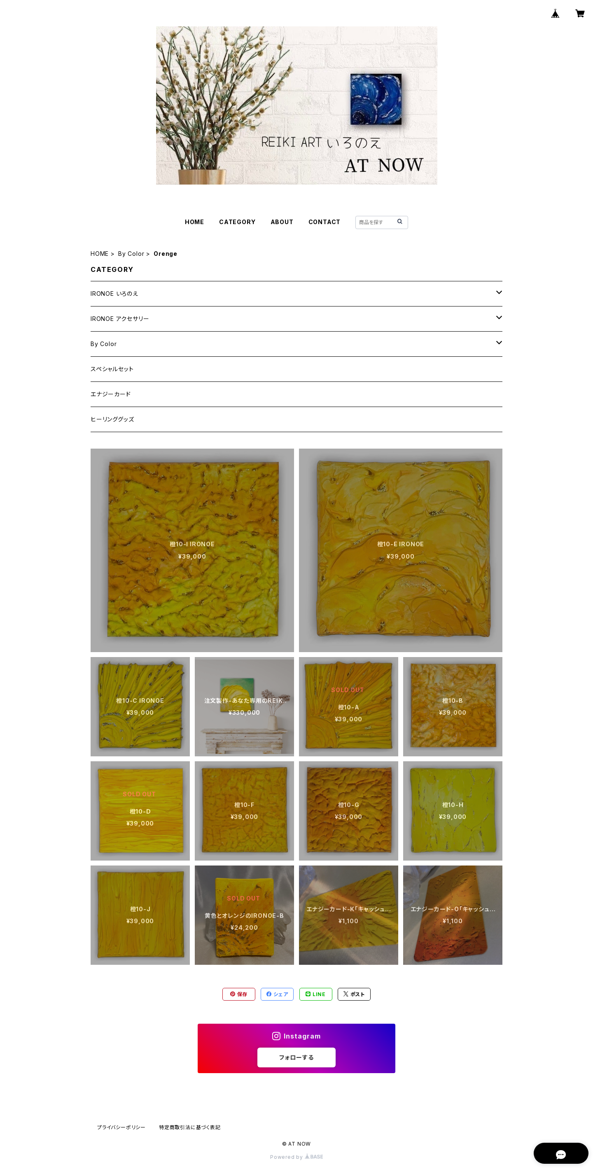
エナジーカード (111, 394)
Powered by (296, 1157)
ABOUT (282, 221)
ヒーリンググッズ (112, 419)
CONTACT (324, 221)
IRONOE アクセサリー (120, 318)
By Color (131, 253)
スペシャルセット (112, 368)
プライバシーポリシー (121, 1127)
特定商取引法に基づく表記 (190, 1127)
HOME (194, 221)
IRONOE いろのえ (114, 293)
